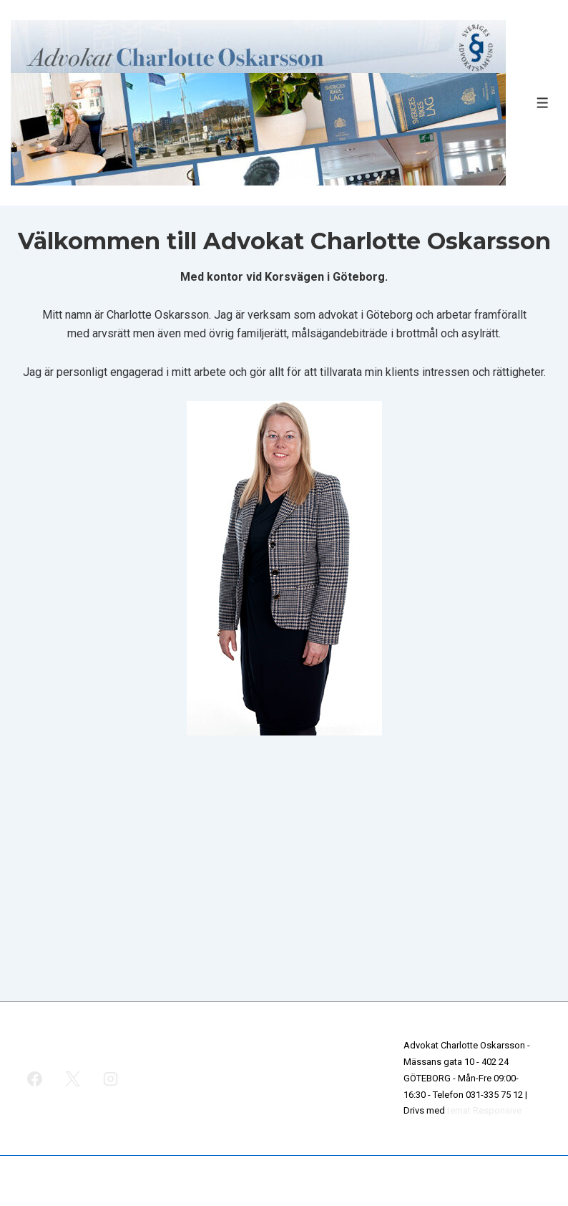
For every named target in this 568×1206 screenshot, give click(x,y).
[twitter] (73, 1078)
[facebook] (35, 1078)
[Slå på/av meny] (542, 103)
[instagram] (110, 1078)
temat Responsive (484, 1110)
